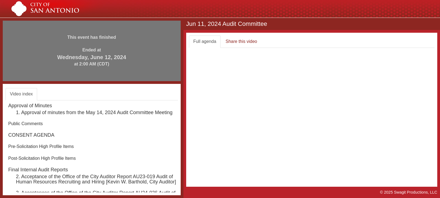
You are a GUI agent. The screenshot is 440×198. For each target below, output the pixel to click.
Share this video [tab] (241, 41)
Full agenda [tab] (204, 41)
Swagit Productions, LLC (415, 192)
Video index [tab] (21, 94)
